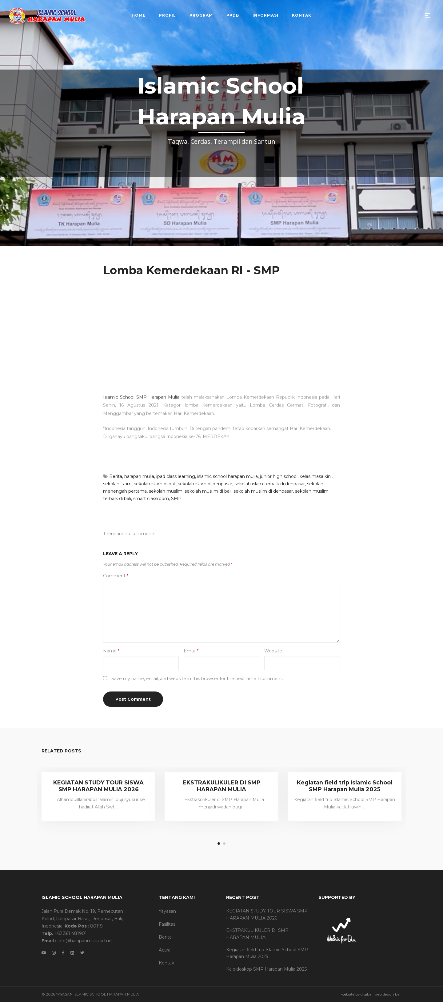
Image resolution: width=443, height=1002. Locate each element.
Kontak (166, 963)
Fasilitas (167, 924)
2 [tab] (224, 843)
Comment (115, 576)
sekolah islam (117, 484)
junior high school (278, 476)
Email (191, 651)
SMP (176, 498)
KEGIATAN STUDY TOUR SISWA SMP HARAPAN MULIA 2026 (98, 786)
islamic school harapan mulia (227, 476)
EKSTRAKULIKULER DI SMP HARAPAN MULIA (222, 786)
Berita (115, 476)
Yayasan (167, 911)
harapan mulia (139, 476)
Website (273, 651)
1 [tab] (219, 843)
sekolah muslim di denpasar (263, 491)
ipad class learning (175, 476)
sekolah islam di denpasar (205, 484)
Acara (164, 950)
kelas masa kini (316, 476)
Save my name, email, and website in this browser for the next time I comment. (197, 678)
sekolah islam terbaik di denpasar (269, 484)
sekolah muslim (165, 491)
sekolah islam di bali (155, 484)
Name (111, 651)
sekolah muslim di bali (208, 491)
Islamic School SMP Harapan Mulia (141, 375)
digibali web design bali (381, 994)
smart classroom (151, 498)
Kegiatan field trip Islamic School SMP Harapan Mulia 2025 (344, 786)
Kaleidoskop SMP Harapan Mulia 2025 (266, 969)
